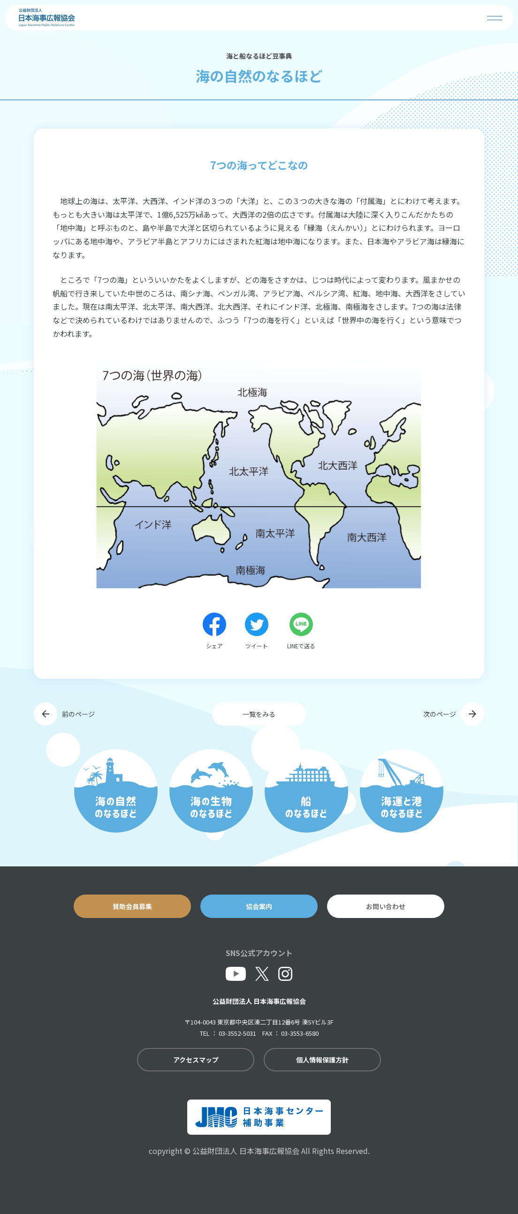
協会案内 (259, 906)
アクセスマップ (196, 1059)
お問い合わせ (385, 906)
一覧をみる (259, 714)
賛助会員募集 (132, 906)
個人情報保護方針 (322, 1059)
